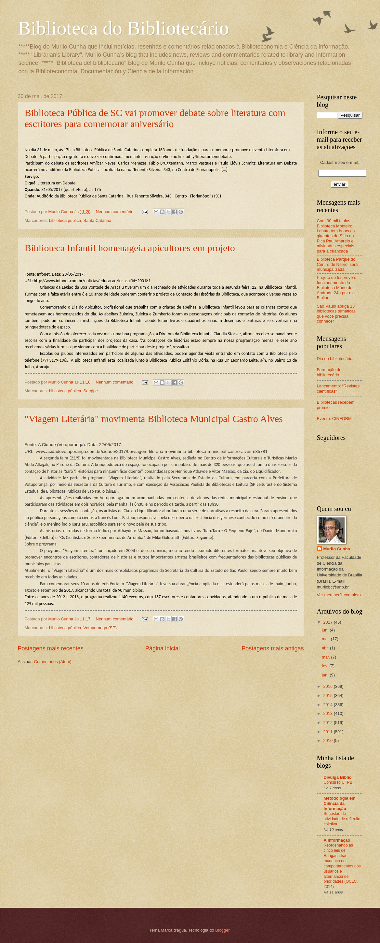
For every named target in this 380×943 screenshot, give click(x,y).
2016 (328, 686)
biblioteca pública (65, 220)
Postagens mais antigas (273, 648)
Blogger (222, 930)
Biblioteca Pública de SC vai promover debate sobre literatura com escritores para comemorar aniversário (155, 118)
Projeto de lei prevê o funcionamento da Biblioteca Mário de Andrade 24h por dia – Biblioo (337, 287)
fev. (325, 665)
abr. (326, 648)
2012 (328, 722)
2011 (328, 731)
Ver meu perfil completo (339, 594)
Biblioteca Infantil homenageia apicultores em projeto (130, 247)
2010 (328, 740)
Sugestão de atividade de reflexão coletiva (342, 818)
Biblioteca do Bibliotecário (123, 28)
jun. (326, 630)
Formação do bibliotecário (329, 372)
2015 (328, 695)
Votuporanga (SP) (100, 627)
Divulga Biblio (338, 777)
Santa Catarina (97, 220)
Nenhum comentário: (116, 211)
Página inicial (162, 648)
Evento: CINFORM (334, 418)
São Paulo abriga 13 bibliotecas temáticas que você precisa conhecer (336, 314)
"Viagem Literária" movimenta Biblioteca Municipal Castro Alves (154, 418)
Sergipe (91, 390)
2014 (328, 704)
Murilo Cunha (336, 548)
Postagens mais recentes (51, 648)
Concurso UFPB (338, 782)
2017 (328, 622)
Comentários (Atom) (53, 661)
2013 (328, 713)
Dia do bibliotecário (335, 358)
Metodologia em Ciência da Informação (340, 803)
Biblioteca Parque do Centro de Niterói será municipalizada (337, 264)
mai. (326, 638)
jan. (326, 675)
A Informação (337, 840)
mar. (326, 657)
